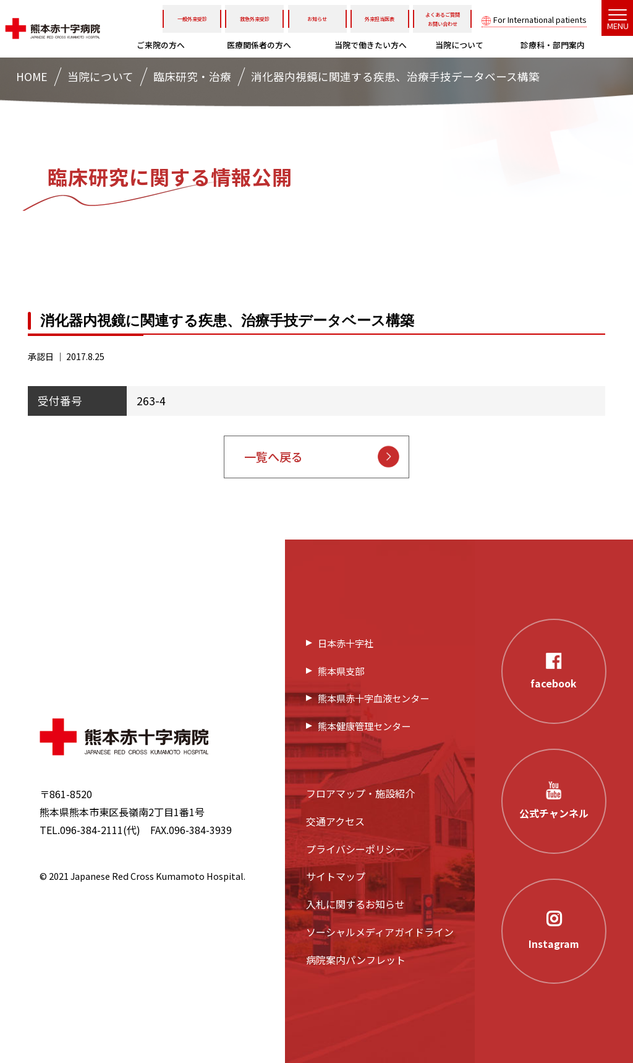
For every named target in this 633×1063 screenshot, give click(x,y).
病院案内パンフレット (356, 959)
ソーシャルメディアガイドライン (380, 931)
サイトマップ (335, 876)
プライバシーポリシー (355, 848)
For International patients (540, 19)
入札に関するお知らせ (355, 904)
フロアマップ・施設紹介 (360, 793)
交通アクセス (335, 821)
